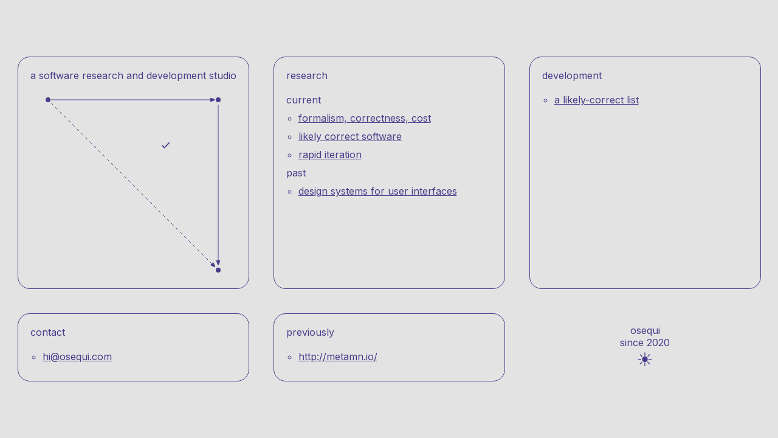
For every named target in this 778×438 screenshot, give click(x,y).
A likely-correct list (596, 100)
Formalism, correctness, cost (364, 118)
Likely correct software (350, 136)
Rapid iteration (330, 154)
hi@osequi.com (77, 356)
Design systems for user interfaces (377, 191)
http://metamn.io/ (337, 356)
